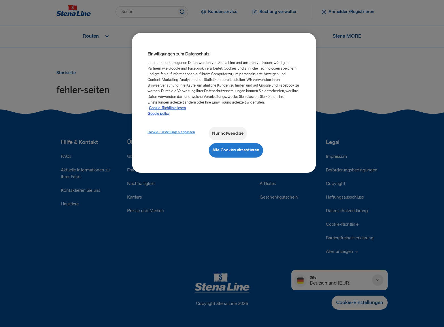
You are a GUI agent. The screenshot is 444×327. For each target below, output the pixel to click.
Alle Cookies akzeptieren (235, 150)
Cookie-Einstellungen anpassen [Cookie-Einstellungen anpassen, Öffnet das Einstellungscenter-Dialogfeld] (171, 132)
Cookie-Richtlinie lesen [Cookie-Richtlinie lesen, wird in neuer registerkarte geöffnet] (167, 108)
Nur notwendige (227, 133)
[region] (224, 103)
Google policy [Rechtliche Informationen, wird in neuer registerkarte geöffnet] (159, 113)
